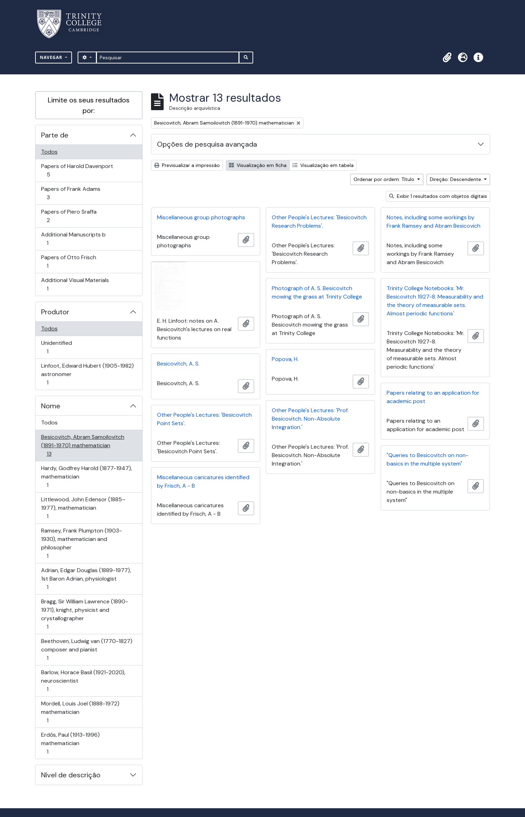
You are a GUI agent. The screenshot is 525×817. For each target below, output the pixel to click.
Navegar (52, 57)
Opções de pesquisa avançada (207, 144)
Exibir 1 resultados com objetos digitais (438, 196)
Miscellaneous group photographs (201, 217)
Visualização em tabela (323, 165)
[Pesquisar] (167, 57)
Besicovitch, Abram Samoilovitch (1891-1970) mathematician (82, 445)
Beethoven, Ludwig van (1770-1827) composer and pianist (86, 649)
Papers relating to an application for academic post (433, 397)
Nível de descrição (70, 774)
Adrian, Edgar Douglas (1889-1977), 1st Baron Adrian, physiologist (86, 578)
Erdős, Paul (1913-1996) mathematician (70, 743)
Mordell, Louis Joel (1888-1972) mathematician (80, 712)
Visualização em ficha (258, 165)
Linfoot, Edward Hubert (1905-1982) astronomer (87, 374)
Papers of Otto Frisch (68, 261)
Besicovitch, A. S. (178, 363)
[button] (447, 57)
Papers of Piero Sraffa (69, 216)
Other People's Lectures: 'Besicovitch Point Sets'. (204, 419)
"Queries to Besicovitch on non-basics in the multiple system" (427, 459)
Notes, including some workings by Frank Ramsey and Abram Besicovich (433, 221)
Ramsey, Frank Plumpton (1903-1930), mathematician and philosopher (81, 543)
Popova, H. (285, 359)
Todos (49, 151)
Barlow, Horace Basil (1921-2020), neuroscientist (83, 681)
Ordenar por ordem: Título (385, 179)
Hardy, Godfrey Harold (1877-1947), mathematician (86, 476)
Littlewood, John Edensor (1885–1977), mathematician (83, 508)
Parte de (54, 135)
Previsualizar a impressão (187, 165)
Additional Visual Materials (75, 284)
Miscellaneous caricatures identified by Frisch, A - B (203, 481)
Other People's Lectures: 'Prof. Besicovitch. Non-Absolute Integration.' (310, 419)
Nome (50, 405)
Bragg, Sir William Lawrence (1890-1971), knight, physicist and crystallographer (84, 614)
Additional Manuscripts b (73, 238)
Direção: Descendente (456, 179)
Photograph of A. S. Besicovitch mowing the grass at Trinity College (317, 292)
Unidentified (57, 347)
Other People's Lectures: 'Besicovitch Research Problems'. (319, 221)
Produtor (55, 311)
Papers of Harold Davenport (77, 170)
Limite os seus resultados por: (89, 105)
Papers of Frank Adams (70, 193)
